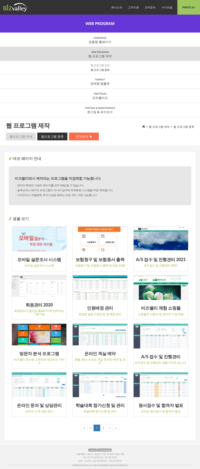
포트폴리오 (100, 96)
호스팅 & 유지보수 (100, 110)
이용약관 (92, 450)
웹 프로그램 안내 (100, 65)
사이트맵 (167, 7)
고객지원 (133, 7)
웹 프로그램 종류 (100, 70)
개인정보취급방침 (104, 450)
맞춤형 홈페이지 (100, 40)
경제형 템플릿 (100, 82)
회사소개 (116, 7)
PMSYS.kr (188, 7)
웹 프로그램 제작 (100, 54)
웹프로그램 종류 (52, 136)
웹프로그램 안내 (21, 136)
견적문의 (150, 7)
